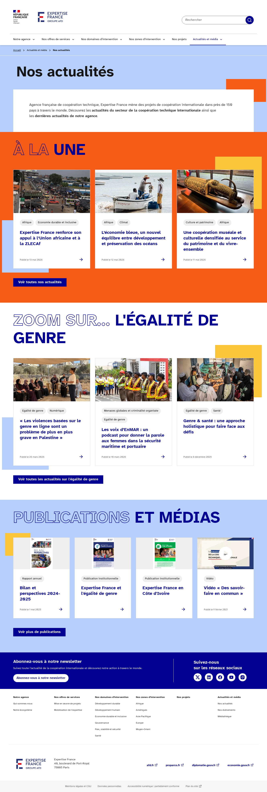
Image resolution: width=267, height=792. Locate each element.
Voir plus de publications (39, 632)
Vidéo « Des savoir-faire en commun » (224, 591)
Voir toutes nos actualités (40, 282)
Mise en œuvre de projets (67, 703)
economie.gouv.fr (239, 765)
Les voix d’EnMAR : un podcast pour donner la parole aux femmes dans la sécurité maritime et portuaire (133, 438)
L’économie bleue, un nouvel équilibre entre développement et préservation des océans (133, 238)
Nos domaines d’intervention (99, 39)
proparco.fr (173, 765)
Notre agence (21, 39)
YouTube (231, 677)
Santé (98, 735)
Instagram (243, 677)
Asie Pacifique (143, 716)
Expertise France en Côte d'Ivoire (163, 591)
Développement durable (107, 703)
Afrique (140, 703)
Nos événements (226, 710)
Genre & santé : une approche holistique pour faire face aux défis (214, 427)
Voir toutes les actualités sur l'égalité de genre (58, 479)
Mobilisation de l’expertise (68, 710)
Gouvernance (102, 723)
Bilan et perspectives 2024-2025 (40, 594)
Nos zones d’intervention (145, 39)
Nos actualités (225, 703)
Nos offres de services (56, 39)
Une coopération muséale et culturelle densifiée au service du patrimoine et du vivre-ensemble (214, 241)
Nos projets (179, 39)
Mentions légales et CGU (78, 786)
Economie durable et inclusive (110, 716)
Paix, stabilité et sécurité (107, 729)
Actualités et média (205, 39)
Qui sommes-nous (22, 703)
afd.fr (150, 765)
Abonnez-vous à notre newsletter (40, 678)
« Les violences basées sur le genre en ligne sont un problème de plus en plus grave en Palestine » (50, 429)
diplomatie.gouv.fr (203, 765)
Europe (139, 723)
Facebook (220, 677)
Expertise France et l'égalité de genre (101, 591)
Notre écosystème (22, 710)
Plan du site (192, 786)
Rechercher (250, 20)
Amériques (141, 710)
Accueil (17, 50)
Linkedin (209, 677)
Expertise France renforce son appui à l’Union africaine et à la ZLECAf (50, 238)
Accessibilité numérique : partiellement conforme (153, 786)
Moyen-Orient (143, 729)
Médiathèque (224, 716)
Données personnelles (109, 786)
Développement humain (107, 710)
